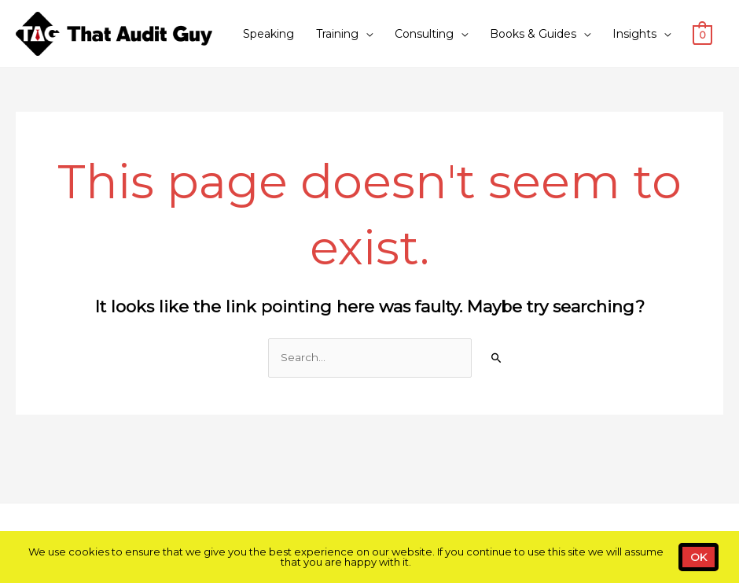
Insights (634, 34)
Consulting (424, 34)
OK (698, 557)
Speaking (268, 34)
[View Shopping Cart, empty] (702, 34)
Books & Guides (533, 34)
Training (337, 34)
